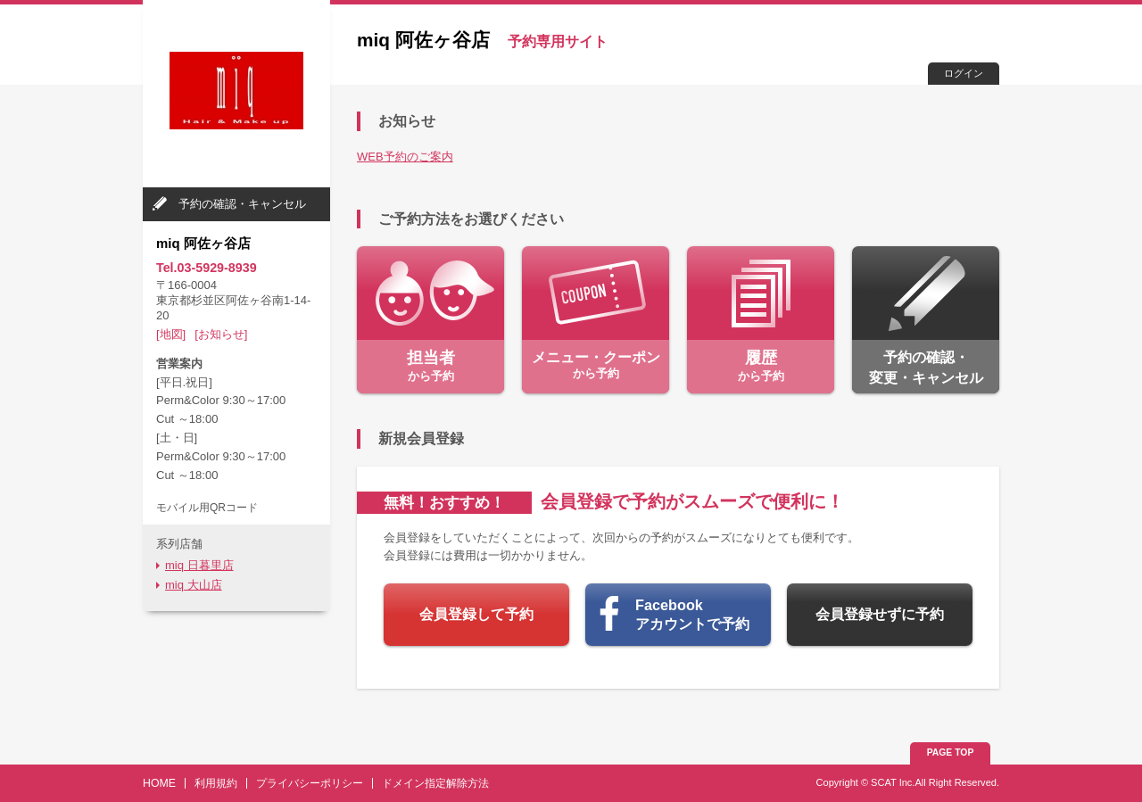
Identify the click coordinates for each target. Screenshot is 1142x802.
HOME (159, 783)
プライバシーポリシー (309, 783)
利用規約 (215, 783)
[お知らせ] (220, 334)
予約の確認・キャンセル (242, 204)
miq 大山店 (193, 584)
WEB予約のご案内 (405, 156)
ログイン (963, 73)
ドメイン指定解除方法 (435, 783)
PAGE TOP (950, 752)
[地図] (171, 334)
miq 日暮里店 (199, 565)
